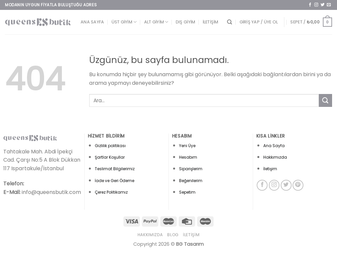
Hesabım (188, 157)
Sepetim (187, 192)
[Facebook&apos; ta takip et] (310, 5)
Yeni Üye (187, 145)
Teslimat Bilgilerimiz (115, 169)
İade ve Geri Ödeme (114, 180)
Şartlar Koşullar (110, 157)
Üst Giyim (124, 22)
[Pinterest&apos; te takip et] (298, 185)
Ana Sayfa (92, 22)
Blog (172, 234)
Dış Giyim (185, 22)
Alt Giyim (156, 22)
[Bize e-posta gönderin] (329, 5)
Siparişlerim (190, 169)
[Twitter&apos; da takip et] (322, 5)
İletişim (211, 22)
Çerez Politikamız (111, 192)
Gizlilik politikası (110, 145)
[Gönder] (325, 100)
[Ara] (229, 22)
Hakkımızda (275, 157)
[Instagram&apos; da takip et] (316, 5)
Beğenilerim (190, 180)
